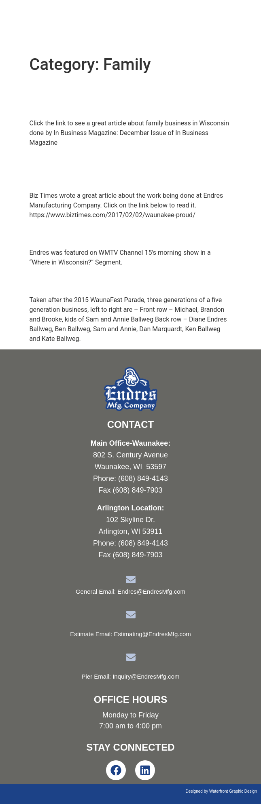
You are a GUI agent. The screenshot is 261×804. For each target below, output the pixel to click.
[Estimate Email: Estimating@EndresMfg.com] (131, 615)
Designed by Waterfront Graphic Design (221, 791)
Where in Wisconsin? (90, 233)
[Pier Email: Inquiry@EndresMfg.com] (131, 657)
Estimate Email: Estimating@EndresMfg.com (130, 634)
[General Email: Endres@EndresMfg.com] (131, 579)
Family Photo (67, 280)
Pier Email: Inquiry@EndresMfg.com (131, 676)
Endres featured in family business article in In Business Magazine (129, 96)
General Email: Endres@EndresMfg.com (130, 591)
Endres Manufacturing (83, 25)
